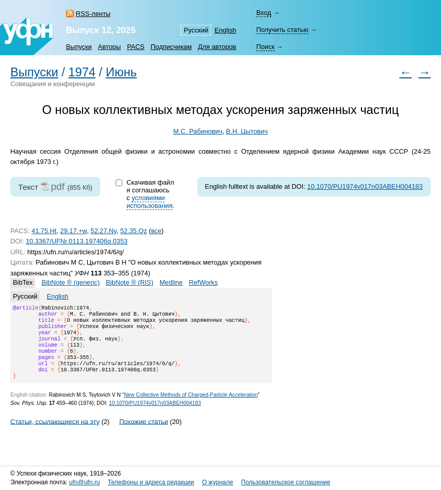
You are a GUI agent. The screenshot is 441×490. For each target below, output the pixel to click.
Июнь (121, 72)
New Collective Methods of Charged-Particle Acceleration (191, 407)
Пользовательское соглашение (285, 482)
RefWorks (203, 282)
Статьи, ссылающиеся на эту (55, 433)
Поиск (265, 47)
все (156, 231)
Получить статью (282, 30)
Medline (171, 282)
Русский (196, 30)
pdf (58, 186)
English (225, 30)
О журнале (217, 482)
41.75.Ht (44, 231)
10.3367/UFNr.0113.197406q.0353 (77, 241)
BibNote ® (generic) (70, 282)
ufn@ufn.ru (84, 482)
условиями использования (149, 201)
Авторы (109, 47)
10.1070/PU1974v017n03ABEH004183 (365, 186)
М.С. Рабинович (198, 131)
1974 (82, 72)
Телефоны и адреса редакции (151, 482)
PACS (136, 47)
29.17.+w (73, 231)
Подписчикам (171, 47)
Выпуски (79, 47)
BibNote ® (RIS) (129, 282)
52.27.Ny (103, 231)
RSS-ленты (93, 14)
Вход (263, 13)
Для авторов (217, 47)
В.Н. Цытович (247, 131)
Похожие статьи (143, 433)
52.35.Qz (133, 231)
